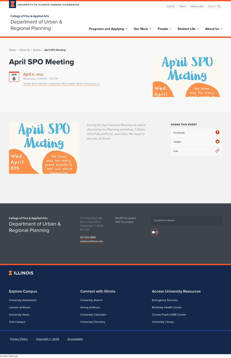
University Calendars (93, 315)
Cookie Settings (9, 356)
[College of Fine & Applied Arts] (43, 16)
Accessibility (75, 339)
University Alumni (91, 300)
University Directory (92, 322)
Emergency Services (165, 300)
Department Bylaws (164, 220)
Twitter (196, 142)
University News (19, 315)
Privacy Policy (19, 339)
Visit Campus (17, 322)
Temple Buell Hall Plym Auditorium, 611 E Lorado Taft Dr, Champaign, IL (61, 84)
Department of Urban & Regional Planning (37, 24)
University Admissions (23, 300)
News (183, 6)
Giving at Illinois (90, 307)
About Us (213, 28)
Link (196, 151)
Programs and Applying (108, 28)
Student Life (188, 28)
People (164, 28)
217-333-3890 (88, 237)
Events (170, 6)
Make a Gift (197, 6)
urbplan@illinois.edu (91, 241)
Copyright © (47, 339)
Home (12, 50)
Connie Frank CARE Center (169, 315)
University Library (163, 322)
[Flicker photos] (155, 232)
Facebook (196, 132)
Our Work (142, 28)
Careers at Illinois (19, 307)
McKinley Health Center (167, 307)
